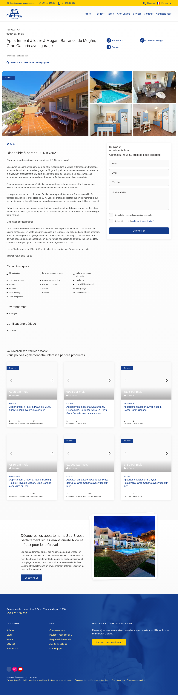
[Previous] (11, 380)
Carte (11, 143)
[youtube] (20, 668)
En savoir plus (31, 577)
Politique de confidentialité (17, 680)
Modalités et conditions (38, 680)
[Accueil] (14, 13)
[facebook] (9, 668)
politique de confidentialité (143, 221)
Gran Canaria (123, 13)
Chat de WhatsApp (151, 40)
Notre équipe (55, 648)
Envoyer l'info (139, 230)
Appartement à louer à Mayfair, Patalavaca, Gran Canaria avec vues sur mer (146, 482)
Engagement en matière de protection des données (95, 680)
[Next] (52, 380)
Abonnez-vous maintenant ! (109, 642)
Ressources (12, 648)
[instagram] (14, 668)
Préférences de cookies (136, 680)
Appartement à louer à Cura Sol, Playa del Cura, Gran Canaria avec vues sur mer (87, 482)
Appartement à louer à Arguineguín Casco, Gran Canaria (143, 408)
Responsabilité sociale (60, 639)
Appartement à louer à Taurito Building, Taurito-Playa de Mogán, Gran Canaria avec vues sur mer (30, 482)
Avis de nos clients (58, 643)
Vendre (111, 13)
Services (137, 13)
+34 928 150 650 (117, 40)
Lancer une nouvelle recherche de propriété (28, 62)
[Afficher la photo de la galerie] (45, 103)
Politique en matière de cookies (60, 680)
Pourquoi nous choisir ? (60, 634)
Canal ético (120, 680)
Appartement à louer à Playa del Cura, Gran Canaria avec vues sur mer (30, 408)
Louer (101, 13)
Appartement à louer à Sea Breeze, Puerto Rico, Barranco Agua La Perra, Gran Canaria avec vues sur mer (87, 409)
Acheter (89, 13)
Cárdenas (149, 13)
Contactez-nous (163, 13)
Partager (113, 46)
